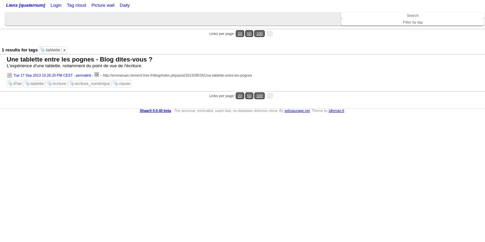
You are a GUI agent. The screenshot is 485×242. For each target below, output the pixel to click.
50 (460, 29)
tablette (56, 38)
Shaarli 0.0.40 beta (155, 90)
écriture (59, 71)
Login (65, 5)
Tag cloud (134, 5)
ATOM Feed (110, 5)
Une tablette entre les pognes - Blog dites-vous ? (79, 47)
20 (453, 29)
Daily (176, 5)
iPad (17, 71)
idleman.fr (336, 90)
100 (467, 29)
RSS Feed (82, 5)
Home (51, 5)
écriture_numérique (92, 71)
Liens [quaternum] (23, 5)
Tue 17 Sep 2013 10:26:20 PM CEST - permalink (52, 63)
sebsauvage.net (297, 90)
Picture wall (157, 5)
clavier (125, 71)
